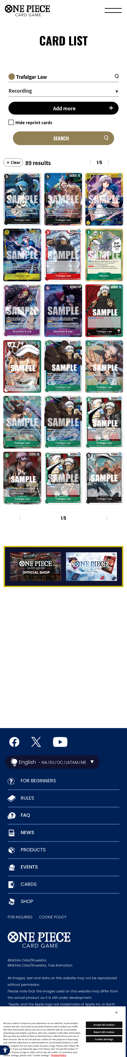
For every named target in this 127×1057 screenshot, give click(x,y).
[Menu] (113, 11)
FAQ (25, 815)
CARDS (29, 884)
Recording (20, 90)
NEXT (117, 162)
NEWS (27, 832)
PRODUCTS (33, 849)
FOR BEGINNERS (38, 780)
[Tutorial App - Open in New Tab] (91, 566)
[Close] (116, 1012)
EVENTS (29, 867)
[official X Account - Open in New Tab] (36, 742)
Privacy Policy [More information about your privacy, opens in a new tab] (58, 1055)
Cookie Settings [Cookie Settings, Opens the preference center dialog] (104, 1039)
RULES (27, 798)
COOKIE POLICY (52, 917)
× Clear (13, 162)
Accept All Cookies (104, 1024)
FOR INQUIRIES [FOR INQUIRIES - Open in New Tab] (20, 917)
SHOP (27, 901)
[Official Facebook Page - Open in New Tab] (14, 742)
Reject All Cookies (104, 1032)
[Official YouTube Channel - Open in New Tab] (60, 742)
